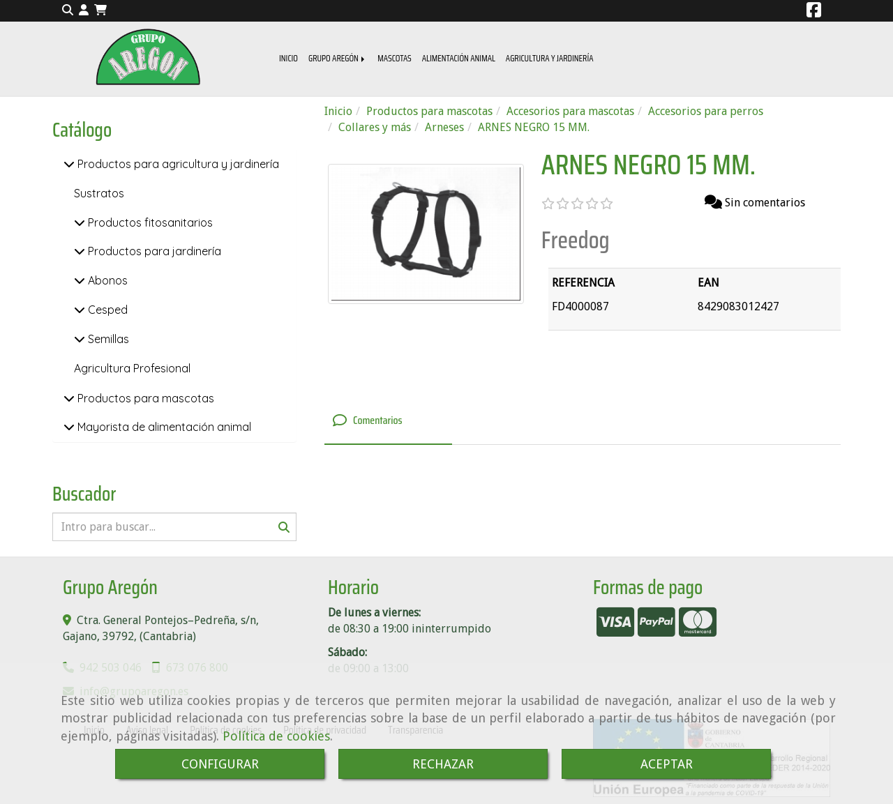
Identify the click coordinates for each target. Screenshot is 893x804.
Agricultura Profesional (132, 368)
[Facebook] (813, 12)
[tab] (388, 421)
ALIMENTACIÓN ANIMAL (458, 58)
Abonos (106, 280)
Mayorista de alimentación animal (163, 427)
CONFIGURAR (220, 764)
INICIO (288, 58)
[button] (83, 11)
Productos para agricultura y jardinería (177, 164)
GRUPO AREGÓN (337, 58)
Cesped (106, 310)
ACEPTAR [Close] (666, 764)
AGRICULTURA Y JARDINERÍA (550, 58)
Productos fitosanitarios (149, 222)
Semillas (107, 339)
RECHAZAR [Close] (443, 764)
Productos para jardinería (153, 251)
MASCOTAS (394, 58)
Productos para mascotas (144, 398)
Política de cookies (276, 736)
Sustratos (99, 193)
